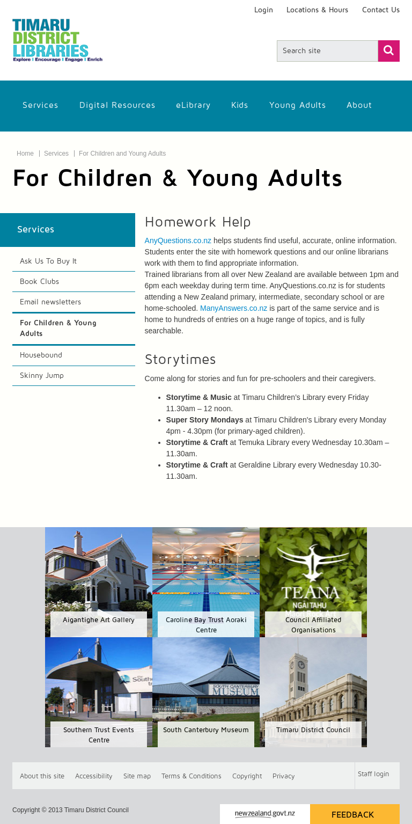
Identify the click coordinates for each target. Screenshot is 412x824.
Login (263, 10)
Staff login (373, 774)
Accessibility (94, 775)
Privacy (284, 775)
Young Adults (297, 105)
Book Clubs (39, 282)
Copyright (247, 775)
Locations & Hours (317, 10)
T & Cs (191, 775)
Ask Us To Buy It (48, 261)
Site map (137, 775)
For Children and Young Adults (122, 153)
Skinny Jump (42, 376)
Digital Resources (117, 105)
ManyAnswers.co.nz (233, 308)
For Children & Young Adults (58, 328)
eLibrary (193, 105)
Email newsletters (50, 302)
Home (25, 153)
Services (40, 105)
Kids (239, 105)
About (359, 105)
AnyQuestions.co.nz (178, 240)
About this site (42, 775)
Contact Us (381, 10)
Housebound (41, 355)
